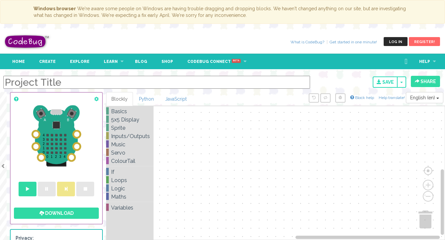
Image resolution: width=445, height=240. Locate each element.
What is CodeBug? (307, 42)
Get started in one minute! (353, 42)
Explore (80, 61)
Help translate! (392, 97)
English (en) (424, 97)
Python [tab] (146, 99)
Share (425, 81)
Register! (424, 42)
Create (47, 61)
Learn (111, 61)
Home (18, 61)
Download (56, 213)
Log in (395, 42)
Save (385, 82)
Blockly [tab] (119, 99)
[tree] (130, 159)
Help (424, 61)
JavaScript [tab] (176, 99)
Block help (362, 97)
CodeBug (27, 41)
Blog (141, 61)
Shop (167, 61)
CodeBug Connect (214, 61)
